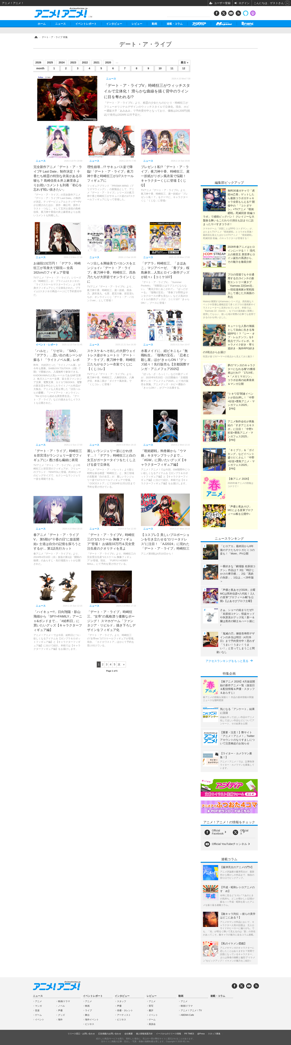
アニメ (38, 1001)
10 (160, 68)
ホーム (42, 23)
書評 (151, 1010)
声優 (60, 1010)
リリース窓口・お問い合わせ (81, 1033)
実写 (151, 1006)
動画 (154, 23)
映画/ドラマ (64, 1001)
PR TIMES (189, 1033)
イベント (39, 1019)
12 (183, 68)
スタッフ (121, 1001)
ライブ (88, 1010)
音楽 (37, 1010)
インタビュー (114, 23)
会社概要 (128, 1033)
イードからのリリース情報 (168, 1033)
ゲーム (38, 1015)
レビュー (137, 23)
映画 (87, 1006)
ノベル (61, 1006)
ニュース (60, 23)
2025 (50, 62)
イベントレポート (86, 23)
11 (171, 68)
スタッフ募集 (214, 1033)
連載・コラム (175, 23)
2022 (85, 62)
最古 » (184, 62)
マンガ (38, 1006)
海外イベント (92, 1019)
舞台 (87, 1015)
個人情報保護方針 (144, 1033)
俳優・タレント (125, 1010)
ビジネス (89, 1024)
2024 (61, 62)
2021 (96, 62)
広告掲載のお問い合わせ (109, 1033)
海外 (60, 1019)
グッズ (61, 1015)
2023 (73, 62)
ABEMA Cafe (187, 1015)
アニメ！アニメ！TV (191, 1010)
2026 (38, 62)
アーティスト (124, 1015)
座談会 (152, 1024)
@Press (201, 1033)
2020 (108, 62)
